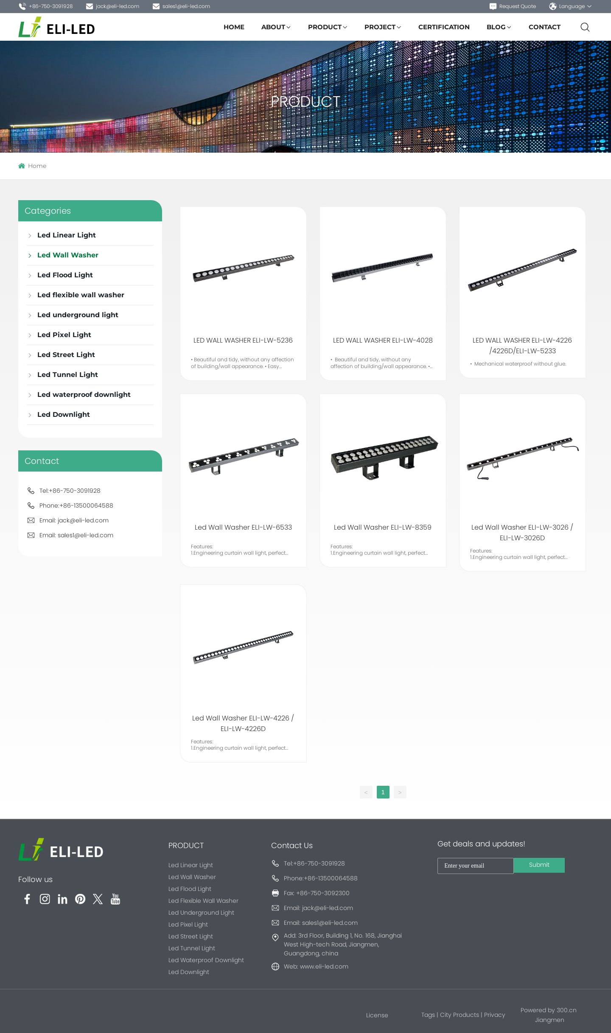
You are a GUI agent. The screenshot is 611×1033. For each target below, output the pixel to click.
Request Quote (512, 6)
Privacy (494, 1015)
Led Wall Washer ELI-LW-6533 (243, 527)
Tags (428, 1015)
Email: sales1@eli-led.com (76, 535)
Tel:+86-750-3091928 (70, 490)
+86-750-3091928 (45, 6)
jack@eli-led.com (112, 6)
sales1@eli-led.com (181, 6)
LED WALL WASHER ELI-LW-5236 (243, 340)
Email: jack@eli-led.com (74, 520)
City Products (459, 1015)
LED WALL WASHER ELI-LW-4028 (383, 340)
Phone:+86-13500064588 (76, 505)
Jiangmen (549, 1020)
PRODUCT (306, 101)
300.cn (567, 1010)
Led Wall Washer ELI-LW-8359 (383, 527)
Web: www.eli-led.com (316, 966)
